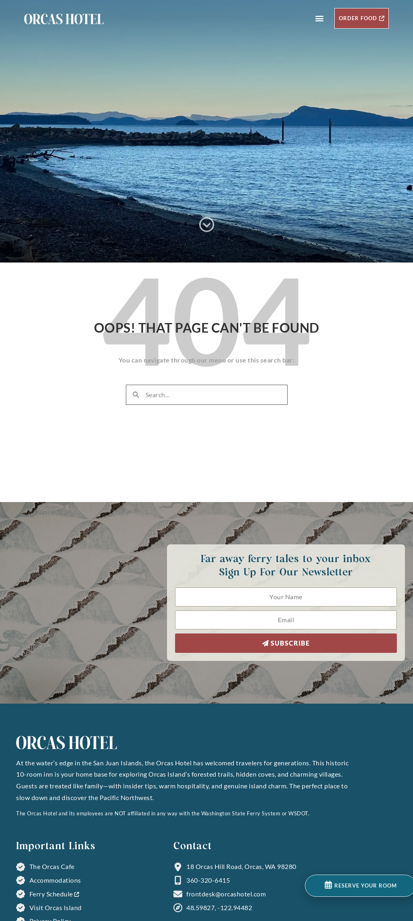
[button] (320, 18)
